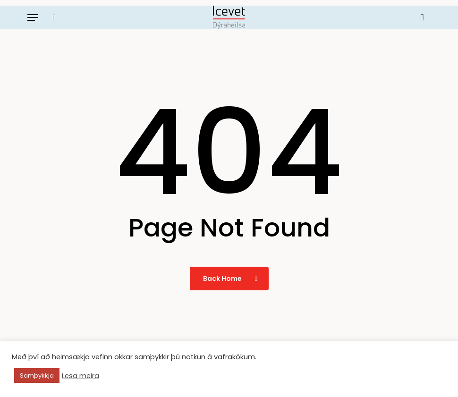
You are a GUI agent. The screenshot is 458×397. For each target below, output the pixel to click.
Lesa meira (80, 376)
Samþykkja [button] (37, 375)
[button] (32, 17)
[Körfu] (420, 17)
